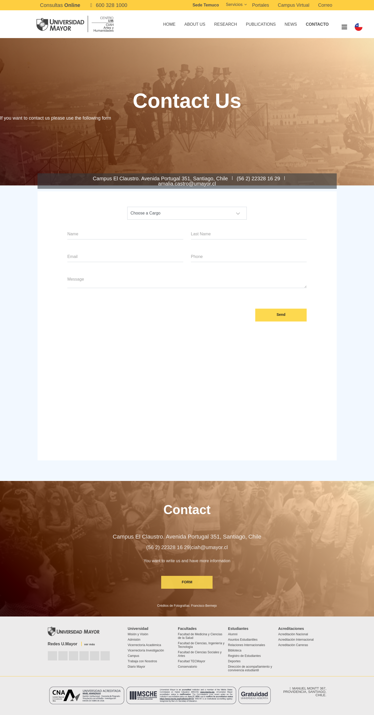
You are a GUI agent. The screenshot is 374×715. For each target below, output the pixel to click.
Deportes (234, 661)
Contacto (317, 24)
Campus (133, 656)
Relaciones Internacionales (246, 645)
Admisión (134, 639)
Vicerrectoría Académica (144, 645)
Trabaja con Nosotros (142, 661)
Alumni (233, 634)
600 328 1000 (107, 5)
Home (169, 24)
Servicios (234, 4)
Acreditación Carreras (293, 645)
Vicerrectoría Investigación (146, 650)
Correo (325, 5)
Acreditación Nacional (293, 634)
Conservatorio (187, 666)
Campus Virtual (293, 5)
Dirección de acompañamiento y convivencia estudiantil (250, 668)
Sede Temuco (206, 5)
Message (75, 279)
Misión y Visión (138, 634)
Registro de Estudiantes (244, 656)
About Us (194, 24)
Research (225, 24)
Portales (260, 5)
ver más (89, 644)
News (291, 24)
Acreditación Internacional (296, 639)
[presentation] (106, 308)
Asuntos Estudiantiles (243, 639)
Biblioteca (234, 650)
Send (281, 314)
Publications (261, 24)
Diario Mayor (136, 666)
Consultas (60, 5)
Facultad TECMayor (191, 661)
